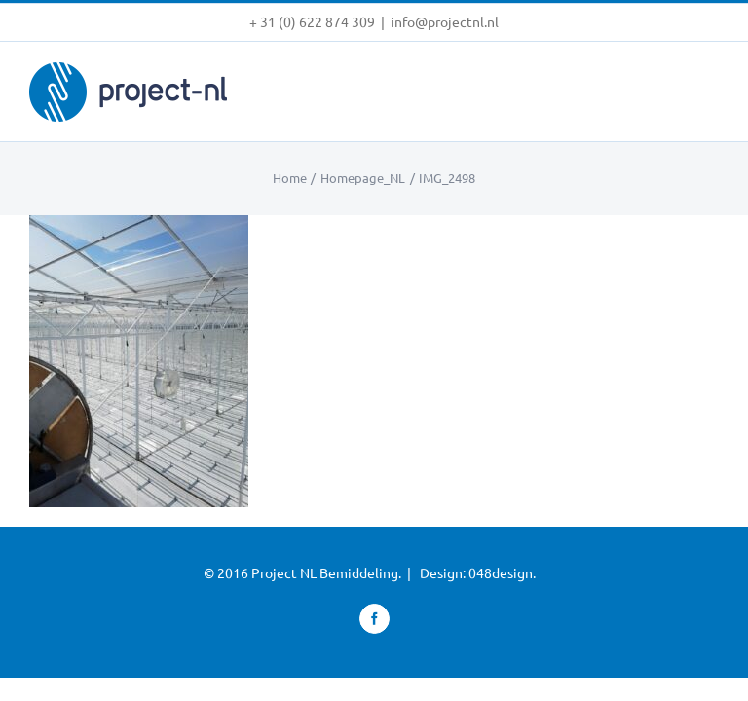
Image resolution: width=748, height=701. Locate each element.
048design (500, 572)
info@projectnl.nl (445, 21)
